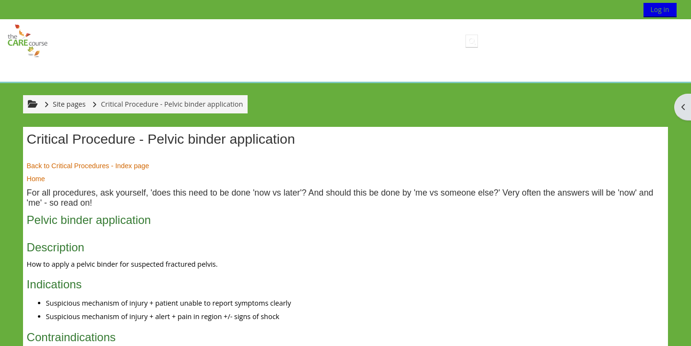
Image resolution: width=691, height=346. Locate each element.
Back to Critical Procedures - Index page (88, 166)
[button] (471, 41)
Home (36, 179)
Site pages (69, 104)
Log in (660, 9)
